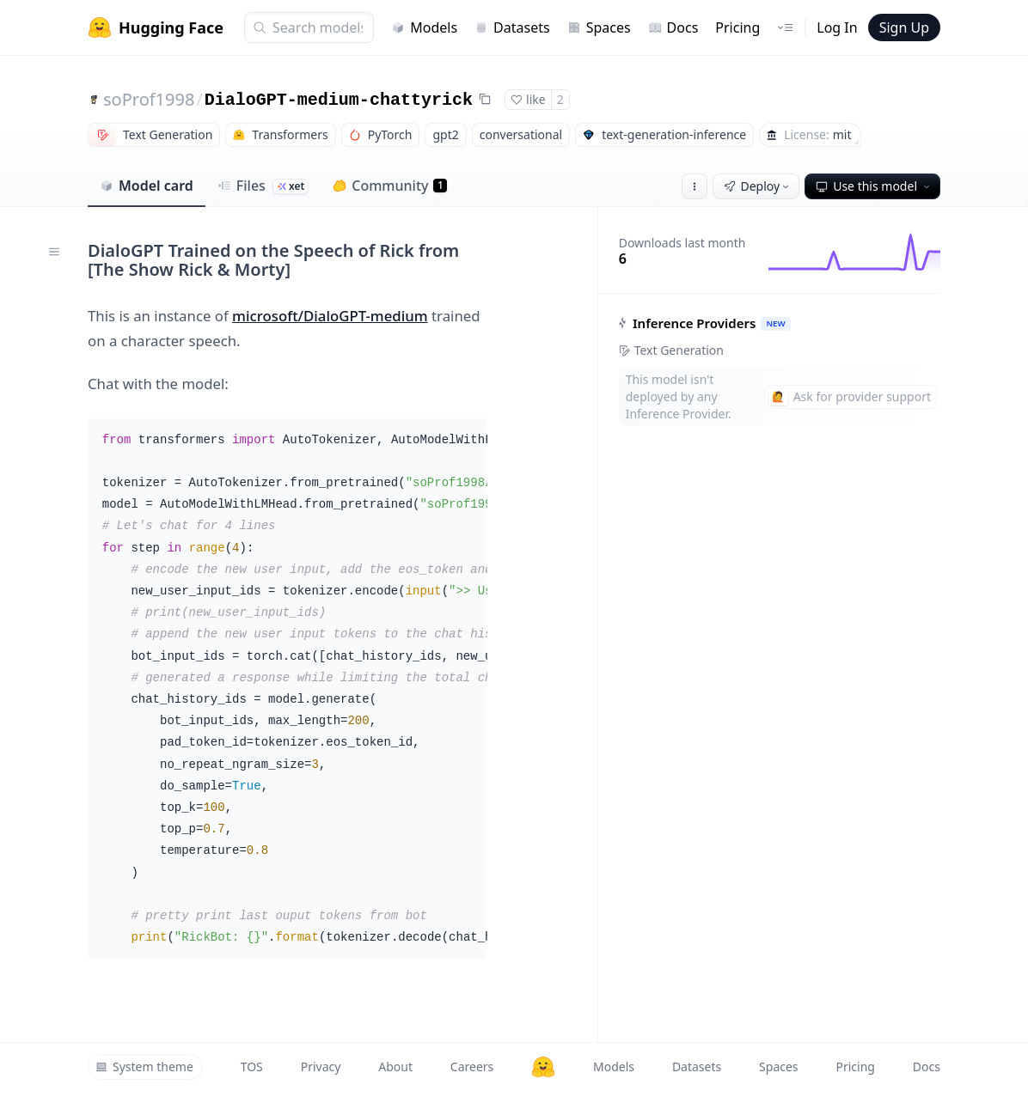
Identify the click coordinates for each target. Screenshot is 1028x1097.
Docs (673, 27)
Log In (837, 27)
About (395, 1066)
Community (390, 185)
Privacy (321, 1066)
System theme (144, 1066)
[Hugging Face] (543, 1067)
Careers (471, 1066)
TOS (252, 1066)
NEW (775, 323)
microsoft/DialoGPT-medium (330, 316)
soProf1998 (148, 99)
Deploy (758, 186)
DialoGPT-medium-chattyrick (339, 100)
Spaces (599, 27)
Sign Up (904, 27)
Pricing (737, 27)
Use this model (874, 186)
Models (424, 27)
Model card (146, 185)
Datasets (512, 27)
